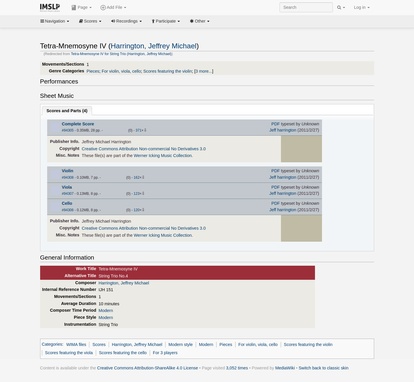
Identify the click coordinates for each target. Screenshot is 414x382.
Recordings (126, 21)
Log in (361, 7)
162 (136, 177)
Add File (113, 7)
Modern (105, 310)
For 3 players (165, 352)
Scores (90, 21)
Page (81, 7)
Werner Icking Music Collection (163, 155)
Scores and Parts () (67, 110)
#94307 (68, 194)
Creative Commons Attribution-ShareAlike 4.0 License (147, 368)
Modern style (180, 344)
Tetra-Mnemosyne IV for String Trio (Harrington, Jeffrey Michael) (121, 54)
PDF (275, 124)
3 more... (203, 71)
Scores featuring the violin (167, 71)
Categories (52, 344)
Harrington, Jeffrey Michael (154, 46)
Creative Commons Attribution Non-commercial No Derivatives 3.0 (144, 148)
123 (136, 194)
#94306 (68, 210)
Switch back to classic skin (323, 368)
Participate (166, 21)
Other (199, 21)
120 (136, 210)
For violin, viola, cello (121, 71)
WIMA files (76, 344)
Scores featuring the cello (123, 352)
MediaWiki (285, 368)
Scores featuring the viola (69, 352)
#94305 (68, 130)
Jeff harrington (282, 130)
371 (139, 130)
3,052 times (237, 368)
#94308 (68, 177)
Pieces (93, 71)
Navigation (54, 21)
